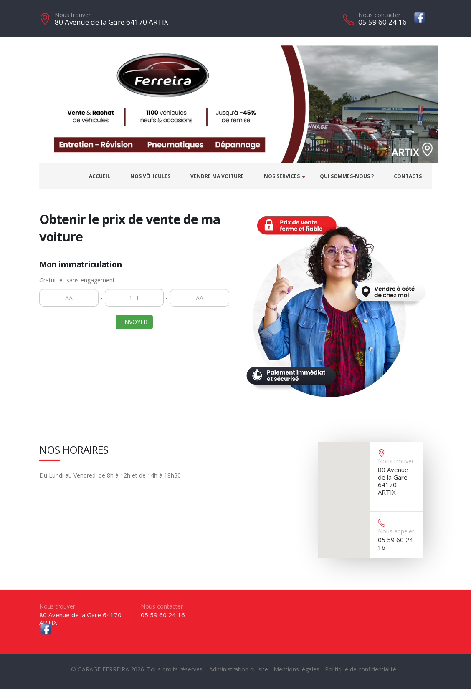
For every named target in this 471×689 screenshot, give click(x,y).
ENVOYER (134, 322)
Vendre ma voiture (217, 176)
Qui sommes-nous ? (347, 176)
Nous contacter (379, 15)
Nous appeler (396, 531)
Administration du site (238, 669)
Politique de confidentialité (360, 669)
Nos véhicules (150, 176)
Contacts (408, 176)
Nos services (282, 176)
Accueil (99, 176)
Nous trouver (73, 15)
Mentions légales (296, 669)
